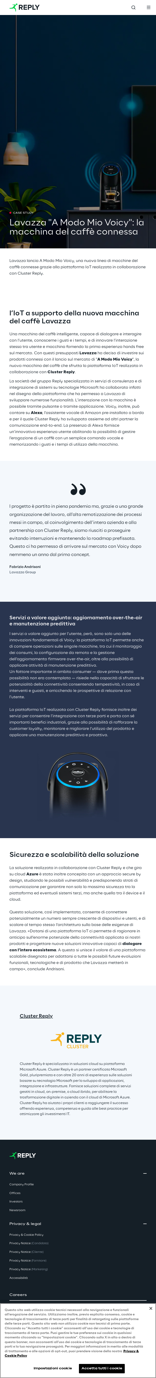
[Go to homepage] (24, 7)
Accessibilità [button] (18, 1278)
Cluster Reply (36, 1016)
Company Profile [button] (21, 1184)
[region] (78, 1340)
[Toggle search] (133, 7)
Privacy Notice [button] (28, 1243)
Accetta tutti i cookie (102, 1368)
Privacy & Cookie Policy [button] (26, 1234)
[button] (78, 1295)
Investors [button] (16, 1201)
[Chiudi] (151, 1308)
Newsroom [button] (17, 1210)
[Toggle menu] (148, 7)
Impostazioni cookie (53, 1368)
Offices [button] (14, 1193)
